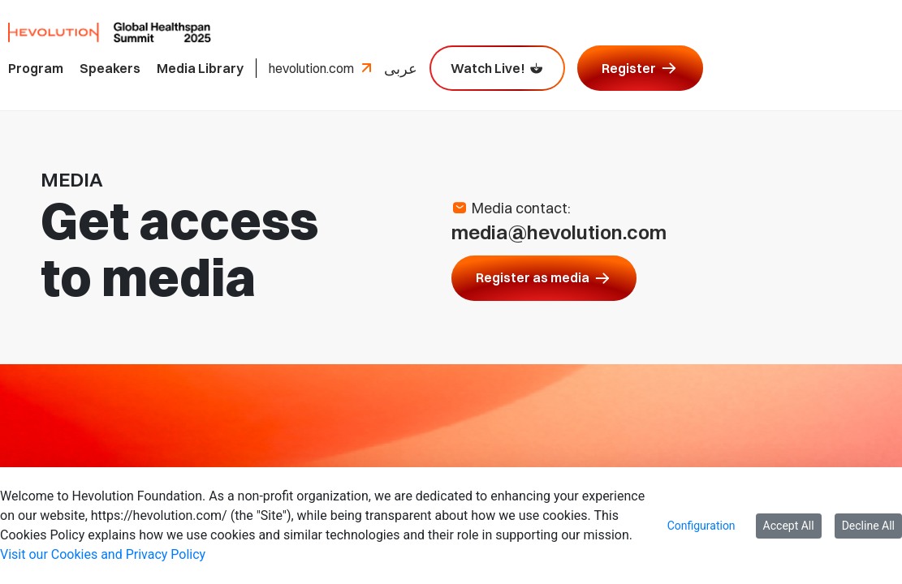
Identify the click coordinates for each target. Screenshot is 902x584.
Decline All (868, 525)
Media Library (200, 68)
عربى (400, 68)
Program (35, 68)
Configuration (701, 525)
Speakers (110, 68)
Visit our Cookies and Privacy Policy (102, 554)
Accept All (788, 525)
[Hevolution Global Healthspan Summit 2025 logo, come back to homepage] (109, 31)
